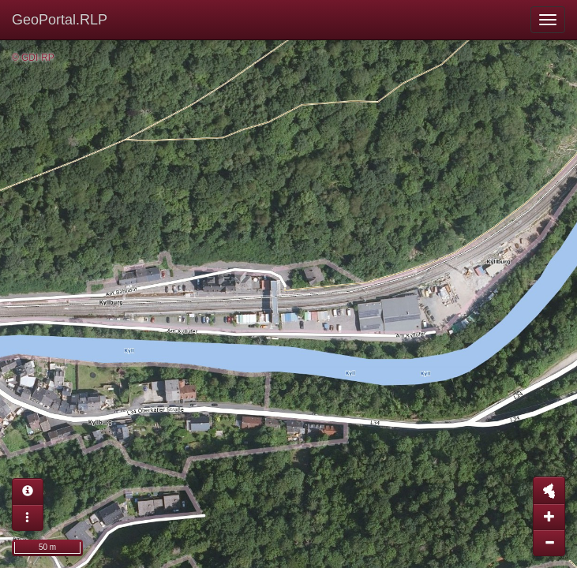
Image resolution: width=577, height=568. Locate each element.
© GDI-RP (33, 57)
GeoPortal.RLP (59, 20)
